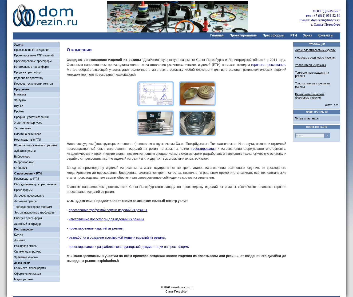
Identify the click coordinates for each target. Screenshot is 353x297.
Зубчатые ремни (25, 151)
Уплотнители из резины (310, 65)
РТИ (293, 35)
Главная (217, 35)
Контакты (325, 35)
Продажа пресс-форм (28, 72)
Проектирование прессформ (33, 61)
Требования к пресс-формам (33, 207)
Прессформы (274, 35)
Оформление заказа (27, 273)
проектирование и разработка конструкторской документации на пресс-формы (129, 247)
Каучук (18, 234)
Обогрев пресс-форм (28, 218)
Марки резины (23, 279)
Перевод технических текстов (33, 83)
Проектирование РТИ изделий (34, 55)
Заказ (307, 35)
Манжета (20, 94)
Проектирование (243, 35)
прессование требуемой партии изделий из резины (108, 210)
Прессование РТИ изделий (31, 49)
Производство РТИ (26, 178)
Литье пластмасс (307, 118)
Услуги (19, 44)
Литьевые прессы (25, 201)
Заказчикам (22, 263)
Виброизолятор (24, 162)
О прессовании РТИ (28, 173)
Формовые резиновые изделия (315, 57)
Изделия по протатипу (28, 78)
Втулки (18, 105)
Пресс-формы (23, 190)
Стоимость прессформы (30, 268)
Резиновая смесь (25, 246)
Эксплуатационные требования (34, 212)
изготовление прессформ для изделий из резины (106, 219)
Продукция (21, 89)
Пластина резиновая (27, 134)
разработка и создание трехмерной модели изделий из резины (117, 237)
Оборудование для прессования (35, 184)
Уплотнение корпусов (28, 122)
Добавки (19, 240)
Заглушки (20, 100)
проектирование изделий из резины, (96, 228)
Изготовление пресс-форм (31, 66)
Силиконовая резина (27, 251)
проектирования (203, 148)
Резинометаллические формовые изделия (309, 96)
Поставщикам (23, 229)
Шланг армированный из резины (35, 145)
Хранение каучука (26, 257)
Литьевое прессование (29, 195)
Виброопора (22, 156)
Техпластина (22, 128)
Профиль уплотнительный (31, 117)
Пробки (19, 111)
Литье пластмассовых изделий (315, 50)
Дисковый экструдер (27, 224)
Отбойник (20, 168)
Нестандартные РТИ (27, 139)
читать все (331, 105)
